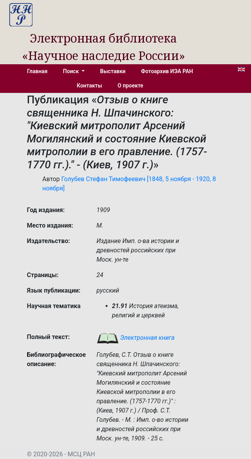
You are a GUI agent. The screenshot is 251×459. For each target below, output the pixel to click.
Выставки (113, 71)
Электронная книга (136, 337)
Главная (37, 71)
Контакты (89, 85)
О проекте (130, 85)
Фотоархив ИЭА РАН (167, 71)
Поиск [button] (71, 71)
